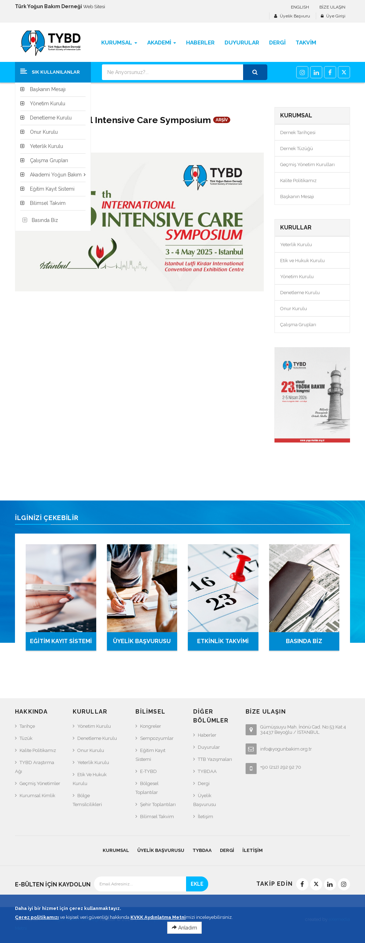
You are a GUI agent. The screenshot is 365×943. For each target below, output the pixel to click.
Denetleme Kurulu (300, 292)
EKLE (197, 884)
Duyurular (209, 747)
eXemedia (339, 919)
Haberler (207, 735)
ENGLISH (300, 7)
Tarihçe (27, 726)
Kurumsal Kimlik (37, 795)
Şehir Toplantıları (158, 804)
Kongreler (150, 726)
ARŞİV (222, 119)
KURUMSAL (116, 850)
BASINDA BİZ (304, 641)
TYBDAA (207, 771)
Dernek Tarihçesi (297, 132)
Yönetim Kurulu (297, 276)
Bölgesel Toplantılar (147, 788)
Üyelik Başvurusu (204, 800)
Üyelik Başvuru (295, 16)
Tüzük (26, 738)
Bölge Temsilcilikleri (87, 800)
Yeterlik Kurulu (296, 244)
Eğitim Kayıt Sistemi (150, 755)
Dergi (204, 783)
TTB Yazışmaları (215, 759)
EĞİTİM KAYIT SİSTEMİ (61, 641)
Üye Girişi (335, 16)
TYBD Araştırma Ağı (34, 767)
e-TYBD (148, 771)
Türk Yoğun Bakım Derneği (70, 919)
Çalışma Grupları (298, 324)
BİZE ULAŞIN (332, 7)
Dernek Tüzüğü (296, 148)
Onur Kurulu (293, 308)
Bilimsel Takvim (157, 816)
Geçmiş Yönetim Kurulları (307, 164)
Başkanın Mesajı (297, 196)
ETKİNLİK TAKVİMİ (223, 641)
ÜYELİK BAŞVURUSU (142, 641)
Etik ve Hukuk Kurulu (302, 260)
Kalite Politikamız (298, 180)
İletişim (205, 816)
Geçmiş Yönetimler (40, 783)
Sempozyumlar (157, 738)
